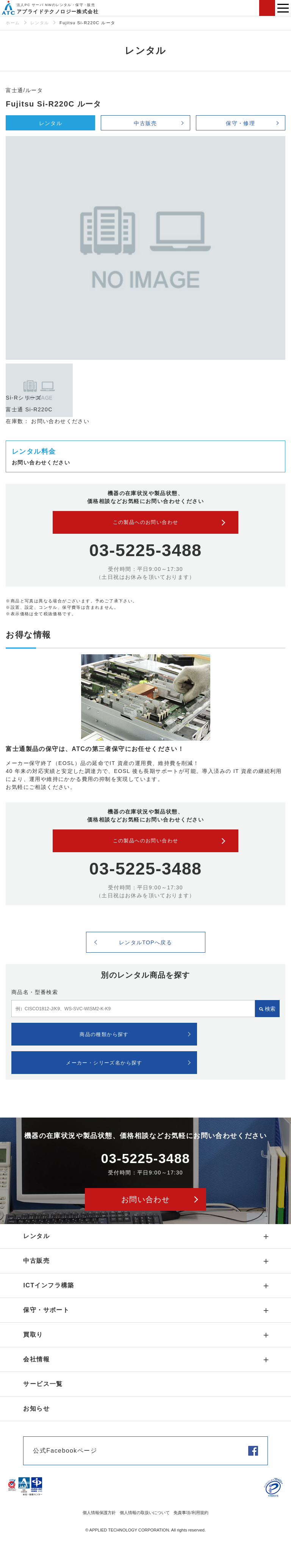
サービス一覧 (43, 1384)
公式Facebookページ (65, 1450)
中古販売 (145, 123)
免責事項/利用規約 (191, 1512)
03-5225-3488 (145, 550)
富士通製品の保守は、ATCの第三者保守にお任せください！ (95, 749)
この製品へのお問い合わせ (145, 522)
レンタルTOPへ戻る (145, 942)
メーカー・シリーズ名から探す (104, 1063)
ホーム (13, 22)
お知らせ (36, 1408)
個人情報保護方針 (99, 1512)
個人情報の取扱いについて (145, 1512)
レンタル (39, 22)
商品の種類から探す (104, 1034)
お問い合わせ (267, 8)
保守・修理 (240, 123)
